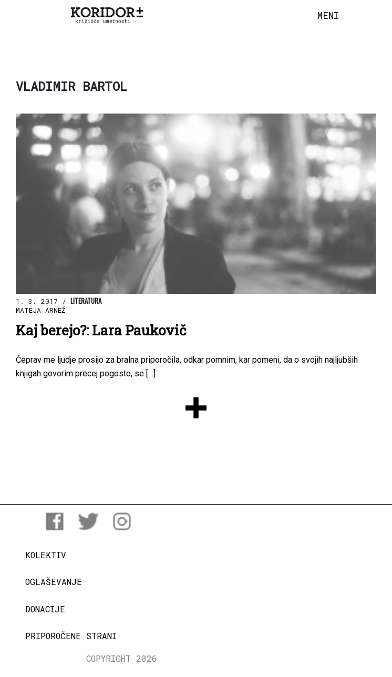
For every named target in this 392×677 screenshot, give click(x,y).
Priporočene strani (71, 635)
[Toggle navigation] (328, 15)
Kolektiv (45, 554)
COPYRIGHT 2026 (121, 658)
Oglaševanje (53, 581)
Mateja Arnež (41, 310)
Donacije (45, 608)
